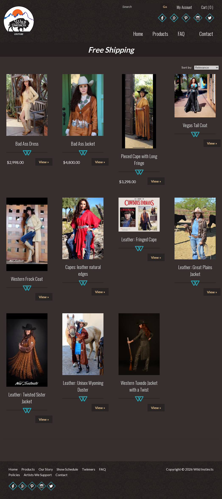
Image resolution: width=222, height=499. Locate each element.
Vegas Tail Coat (195, 125)
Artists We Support (38, 475)
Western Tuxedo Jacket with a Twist (139, 386)
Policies (14, 475)
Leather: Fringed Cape (139, 239)
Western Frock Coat (27, 278)
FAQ (102, 469)
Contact (61, 475)
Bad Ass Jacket (83, 143)
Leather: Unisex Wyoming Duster (83, 386)
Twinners (88, 469)
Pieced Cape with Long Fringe (139, 159)
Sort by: (187, 67)
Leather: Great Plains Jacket (195, 270)
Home (138, 33)
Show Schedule (67, 469)
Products (160, 33)
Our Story (46, 469)
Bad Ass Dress (26, 143)
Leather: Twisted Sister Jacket (27, 398)
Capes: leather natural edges (83, 270)
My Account (184, 7)
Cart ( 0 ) (207, 7)
